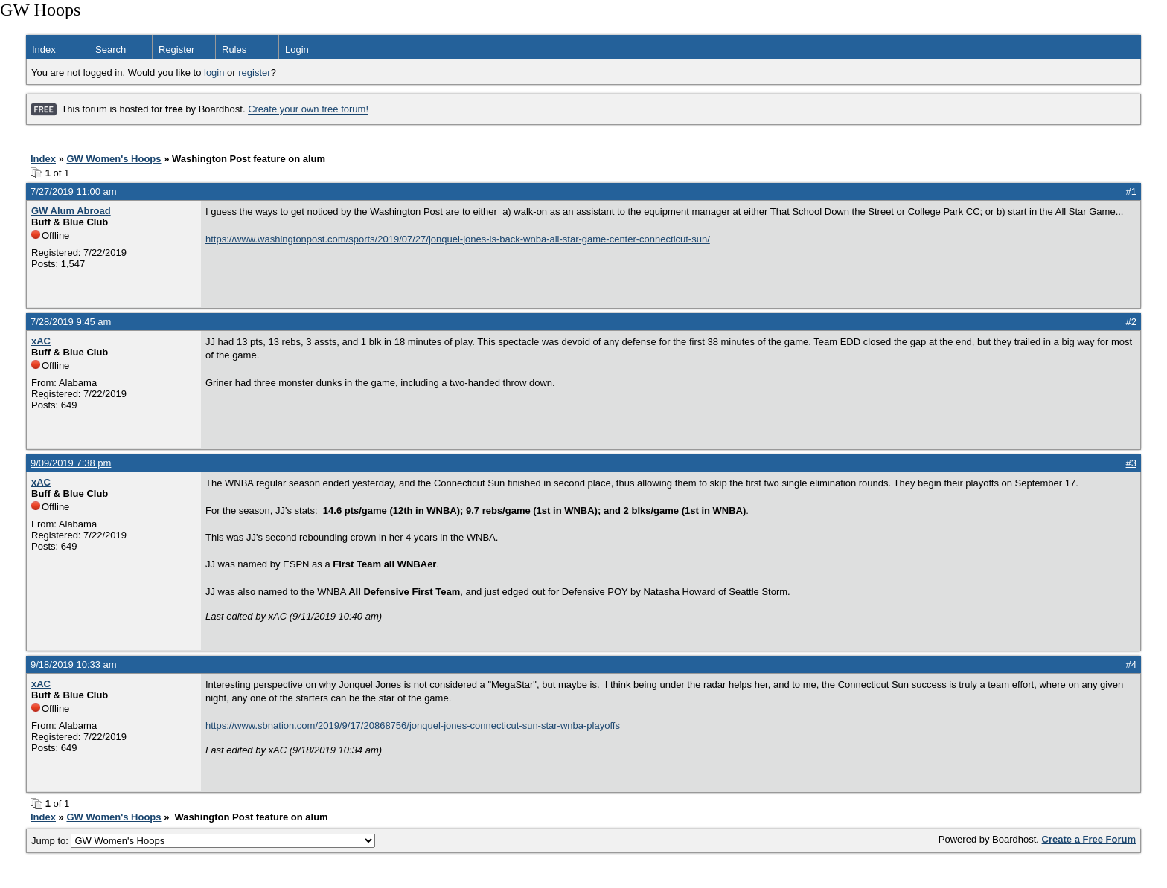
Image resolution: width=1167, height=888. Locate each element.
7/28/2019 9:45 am (71, 321)
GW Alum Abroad (71, 210)
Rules (234, 49)
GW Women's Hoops (113, 158)
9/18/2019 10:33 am (74, 664)
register (254, 72)
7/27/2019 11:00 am (74, 191)
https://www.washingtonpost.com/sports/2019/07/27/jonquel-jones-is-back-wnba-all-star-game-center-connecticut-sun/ (457, 239)
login (214, 72)
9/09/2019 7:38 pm (71, 463)
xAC (41, 341)
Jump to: (203, 841)
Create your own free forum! (308, 109)
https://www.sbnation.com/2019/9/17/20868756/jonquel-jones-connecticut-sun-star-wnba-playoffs (412, 725)
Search (110, 49)
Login (297, 49)
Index (44, 49)
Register (176, 49)
